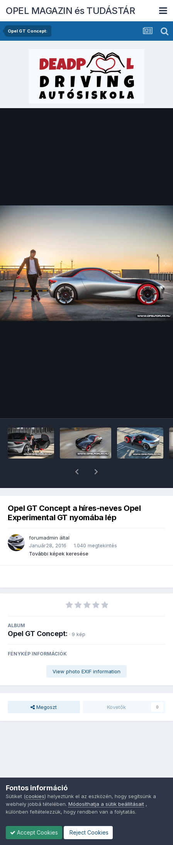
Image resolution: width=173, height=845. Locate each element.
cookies (34, 796)
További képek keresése (58, 533)
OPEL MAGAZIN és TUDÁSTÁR (70, 10)
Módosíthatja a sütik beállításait (106, 804)
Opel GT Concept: (38, 613)
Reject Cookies (88, 832)
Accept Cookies (34, 832)
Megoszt (44, 687)
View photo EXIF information (86, 651)
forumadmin (43, 517)
